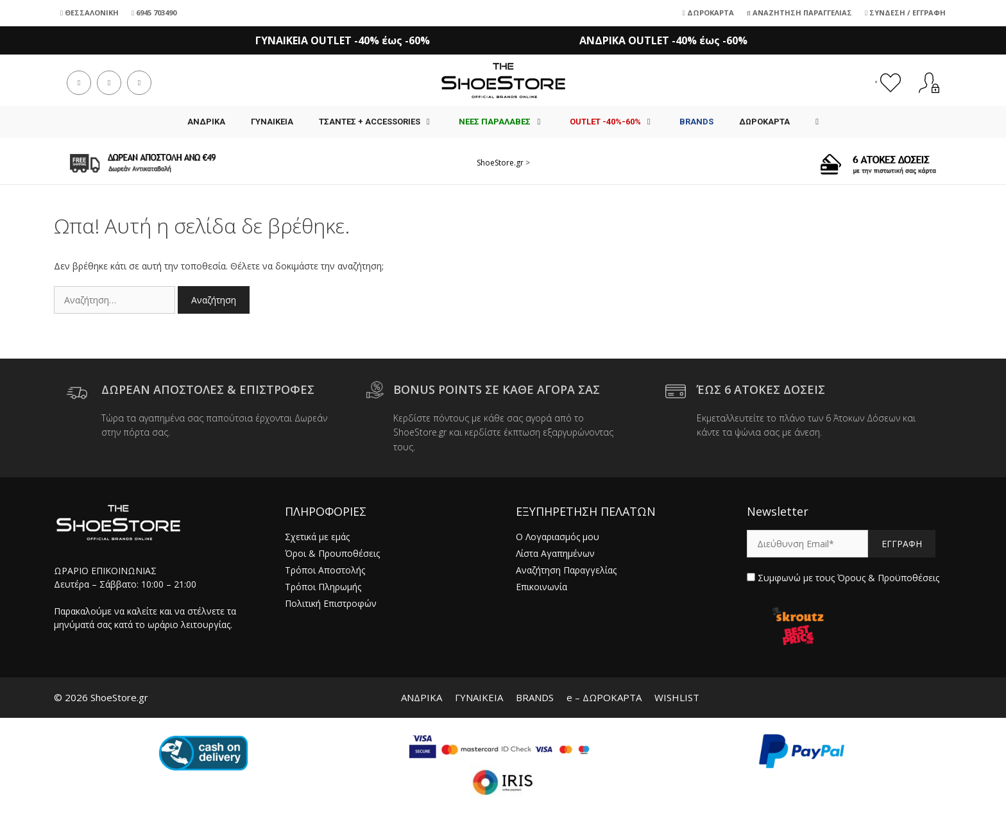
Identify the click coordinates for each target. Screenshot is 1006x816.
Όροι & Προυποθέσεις (332, 553)
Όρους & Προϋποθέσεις (888, 578)
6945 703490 (154, 12)
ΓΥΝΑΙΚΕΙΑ (272, 121)
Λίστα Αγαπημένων (555, 553)
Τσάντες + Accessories (382, 122)
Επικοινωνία (541, 587)
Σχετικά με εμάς (317, 537)
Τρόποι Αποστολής (325, 570)
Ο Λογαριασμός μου (557, 537)
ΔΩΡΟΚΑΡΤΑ (764, 121)
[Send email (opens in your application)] (139, 83)
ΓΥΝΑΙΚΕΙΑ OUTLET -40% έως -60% (342, 40)
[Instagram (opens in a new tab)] (109, 83)
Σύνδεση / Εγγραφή (905, 12)
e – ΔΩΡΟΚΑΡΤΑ (604, 697)
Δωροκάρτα (708, 12)
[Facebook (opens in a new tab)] (79, 83)
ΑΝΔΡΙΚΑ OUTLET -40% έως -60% (663, 40)
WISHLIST (676, 697)
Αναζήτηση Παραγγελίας (799, 12)
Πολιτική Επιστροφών (331, 603)
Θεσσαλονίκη (89, 12)
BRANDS (535, 697)
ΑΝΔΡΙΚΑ (206, 121)
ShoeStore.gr (500, 162)
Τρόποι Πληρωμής (323, 587)
